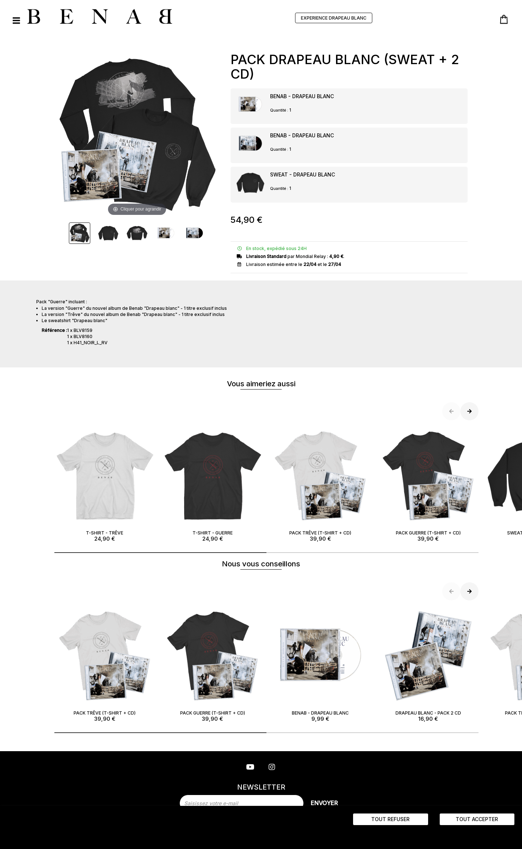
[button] (160, 552)
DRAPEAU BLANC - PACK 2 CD (428, 664)
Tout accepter (477, 819)
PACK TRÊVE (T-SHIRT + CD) (320, 484)
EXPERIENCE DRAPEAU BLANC (333, 18)
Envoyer (324, 803)
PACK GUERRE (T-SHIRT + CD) (428, 484)
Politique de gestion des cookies (104, 835)
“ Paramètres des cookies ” (37, 835)
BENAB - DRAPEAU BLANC (302, 96)
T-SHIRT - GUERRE (212, 484)
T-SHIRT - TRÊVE (104, 484)
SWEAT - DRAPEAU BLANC (302, 174)
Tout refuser (390, 819)
